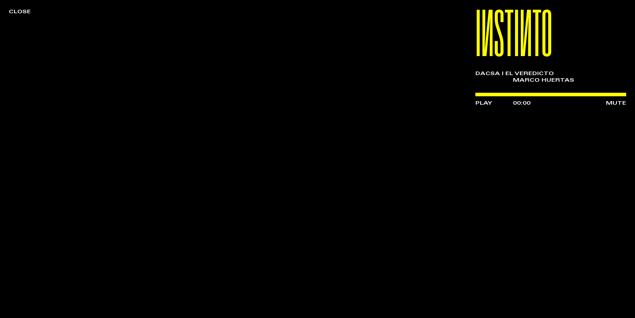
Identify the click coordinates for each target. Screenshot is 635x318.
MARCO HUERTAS (543, 80)
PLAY (483, 103)
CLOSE (20, 12)
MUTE (616, 103)
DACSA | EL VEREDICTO (514, 73)
